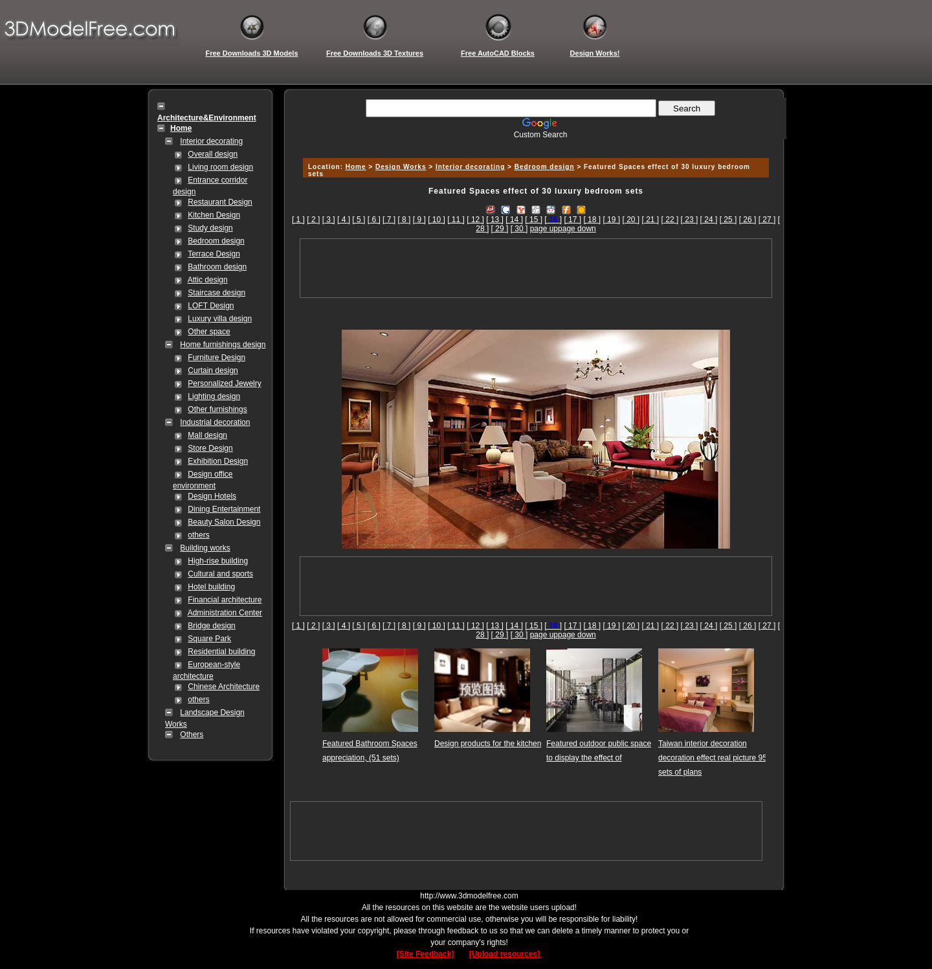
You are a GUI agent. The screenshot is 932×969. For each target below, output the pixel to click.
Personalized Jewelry (224, 383)
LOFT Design (211, 305)
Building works (205, 548)
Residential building (221, 651)
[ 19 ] (611, 219)
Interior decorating (211, 141)
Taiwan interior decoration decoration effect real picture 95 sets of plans (712, 758)
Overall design (213, 154)
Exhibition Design (218, 461)
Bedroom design (216, 240)
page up (544, 228)
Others (191, 734)
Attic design (208, 279)
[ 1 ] (298, 219)
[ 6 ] (374, 219)
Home (356, 166)
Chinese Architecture (224, 686)
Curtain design (213, 370)
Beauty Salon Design (224, 522)
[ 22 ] (670, 219)
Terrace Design (214, 253)
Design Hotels (212, 496)
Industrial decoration (215, 422)
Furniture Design (216, 357)
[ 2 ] (313, 219)
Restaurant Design (220, 202)
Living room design (220, 167)
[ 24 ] (709, 219)
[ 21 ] (651, 219)
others (198, 535)
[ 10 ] (436, 219)
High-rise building (218, 560)
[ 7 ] (389, 219)
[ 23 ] (689, 219)
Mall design (207, 435)
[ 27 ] (767, 219)
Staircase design (216, 292)
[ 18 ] (592, 219)
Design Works (401, 166)
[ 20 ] (630, 219)
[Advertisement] (534, 144)
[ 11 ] (456, 219)
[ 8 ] (403, 219)
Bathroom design (217, 266)
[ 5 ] (358, 219)
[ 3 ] (328, 219)
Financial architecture (224, 599)
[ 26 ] (748, 219)
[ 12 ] (475, 219)
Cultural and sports (220, 573)
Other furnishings (217, 409)
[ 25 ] (728, 219)
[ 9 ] (419, 219)
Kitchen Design (214, 215)
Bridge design (211, 625)
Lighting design (214, 396)
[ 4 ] (343, 219)
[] (553, 219)
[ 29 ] (500, 228)
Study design (210, 228)
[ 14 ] (514, 219)
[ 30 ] (519, 228)
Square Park (209, 638)
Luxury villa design (220, 318)
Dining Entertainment (224, 509)
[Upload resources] (505, 954)
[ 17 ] (572, 219)
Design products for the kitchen (487, 743)
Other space (209, 331)
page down (577, 228)
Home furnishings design (222, 344)
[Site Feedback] (425, 954)
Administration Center (225, 612)
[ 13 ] (495, 219)
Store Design (210, 448)
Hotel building (211, 586)
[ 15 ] (533, 219)
